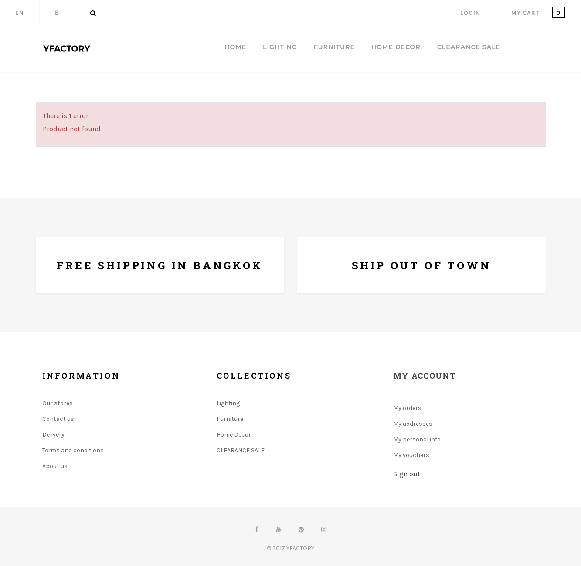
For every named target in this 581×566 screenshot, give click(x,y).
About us (55, 466)
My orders (407, 408)
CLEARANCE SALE (468, 47)
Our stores (57, 403)
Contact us (58, 419)
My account (424, 375)
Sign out (406, 474)
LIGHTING (280, 47)
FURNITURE (334, 47)
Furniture (230, 419)
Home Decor (234, 434)
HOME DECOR (396, 47)
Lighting (228, 403)
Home (235, 47)
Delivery (53, 434)
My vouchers (411, 455)
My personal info (417, 439)
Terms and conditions (73, 450)
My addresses (412, 423)
